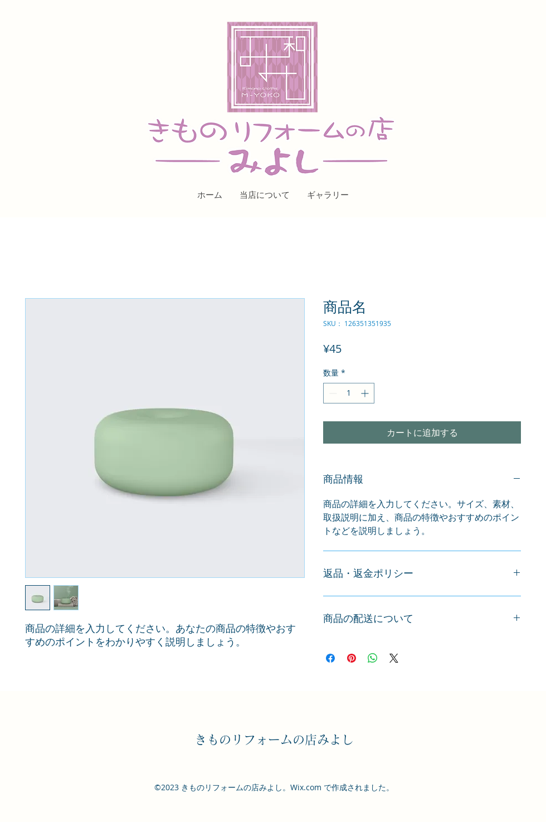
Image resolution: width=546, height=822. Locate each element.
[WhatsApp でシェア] (372, 658)
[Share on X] (394, 658)
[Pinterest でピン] (351, 658)
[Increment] (366, 393)
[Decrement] (332, 393)
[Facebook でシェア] (330, 658)
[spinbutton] (349, 393)
